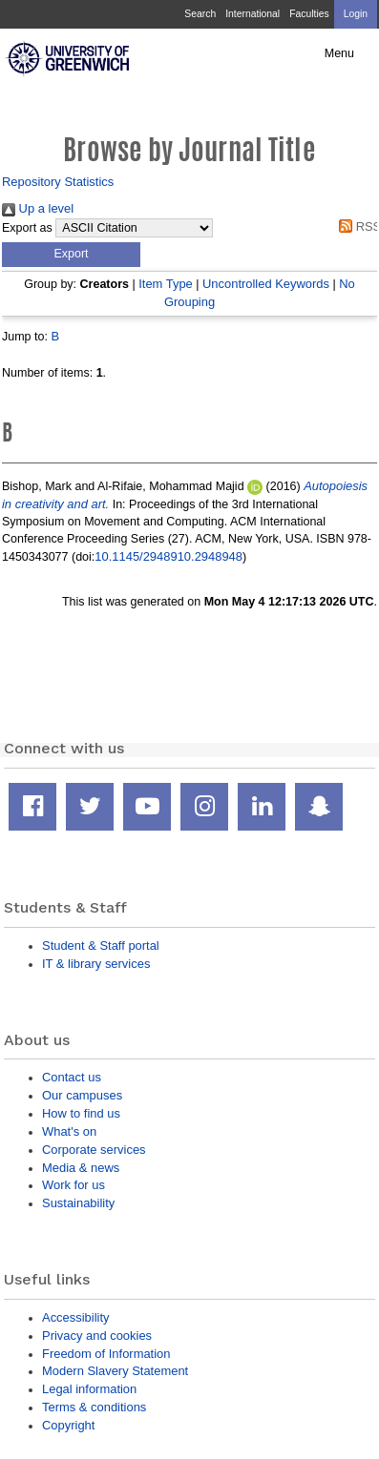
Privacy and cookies (97, 1335)
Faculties (308, 14)
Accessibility (75, 1317)
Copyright (68, 1425)
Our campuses (82, 1095)
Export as (27, 228)
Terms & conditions (94, 1407)
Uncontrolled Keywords (265, 284)
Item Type (165, 284)
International (252, 14)
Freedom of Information (106, 1353)
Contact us (71, 1077)
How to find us (81, 1113)
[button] (71, 254)
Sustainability (78, 1203)
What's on (69, 1131)
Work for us (73, 1185)
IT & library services (96, 963)
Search (200, 14)
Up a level (38, 208)
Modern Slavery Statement (115, 1371)
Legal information (89, 1389)
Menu (339, 53)
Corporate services (94, 1149)
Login (356, 14)
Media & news (80, 1168)
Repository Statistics (58, 182)
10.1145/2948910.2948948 (168, 556)
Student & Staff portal (100, 945)
